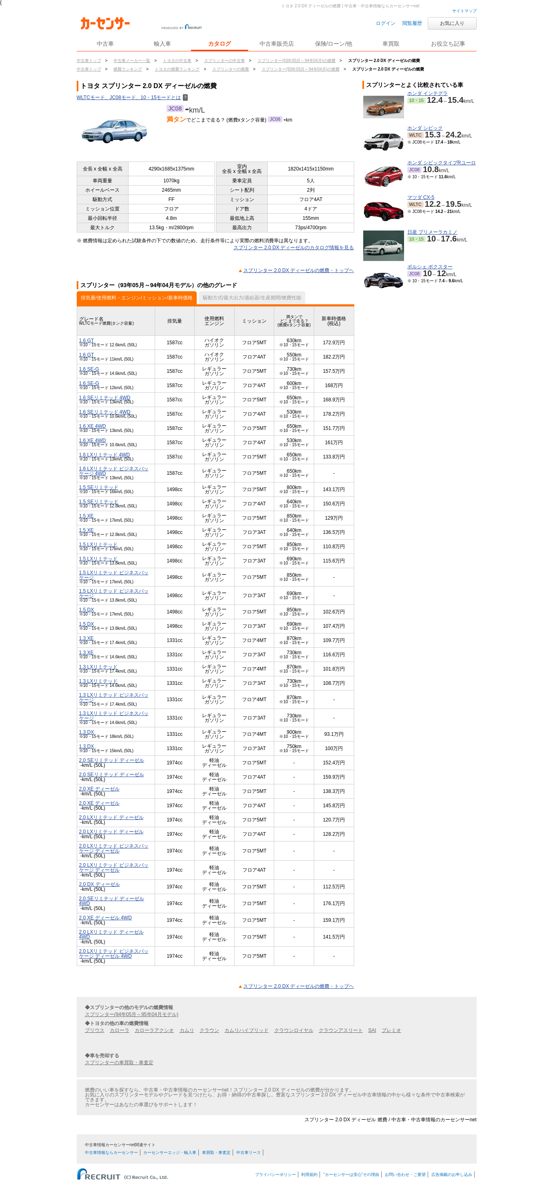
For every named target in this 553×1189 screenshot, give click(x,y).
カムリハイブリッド (246, 1030)
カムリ (187, 1030)
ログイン (385, 23)
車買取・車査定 (216, 1152)
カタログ (219, 43)
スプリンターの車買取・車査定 (119, 1062)
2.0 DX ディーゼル (99, 884)
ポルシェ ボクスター (430, 267)
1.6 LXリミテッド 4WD (104, 455)
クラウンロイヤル (293, 1030)
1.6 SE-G (89, 369)
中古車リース (248, 1152)
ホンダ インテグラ (427, 93)
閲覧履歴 (412, 23)
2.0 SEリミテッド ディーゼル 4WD (111, 901)
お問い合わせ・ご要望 (405, 1174)
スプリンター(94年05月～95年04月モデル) (131, 1014)
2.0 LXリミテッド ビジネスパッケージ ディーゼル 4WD (114, 953)
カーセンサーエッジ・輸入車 (169, 1152)
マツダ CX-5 (421, 197)
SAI (372, 1030)
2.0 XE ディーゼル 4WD (105, 918)
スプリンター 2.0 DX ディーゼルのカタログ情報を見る (293, 247)
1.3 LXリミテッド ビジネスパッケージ (114, 697)
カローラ (119, 1030)
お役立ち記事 (448, 43)
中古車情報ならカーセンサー (111, 1152)
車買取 (391, 43)
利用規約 (309, 1174)
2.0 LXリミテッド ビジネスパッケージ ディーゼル (114, 848)
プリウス (94, 1030)
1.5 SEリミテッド (98, 487)
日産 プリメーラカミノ (432, 232)
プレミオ (391, 1030)
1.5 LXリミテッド (98, 544)
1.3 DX (86, 732)
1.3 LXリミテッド (98, 667)
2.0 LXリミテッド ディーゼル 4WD (111, 934)
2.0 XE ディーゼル (99, 789)
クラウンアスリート (341, 1030)
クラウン (209, 1030)
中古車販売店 (277, 43)
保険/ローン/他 (334, 43)
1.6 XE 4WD (92, 426)
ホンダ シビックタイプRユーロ (441, 163)
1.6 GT (86, 340)
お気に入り (452, 23)
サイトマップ (464, 11)
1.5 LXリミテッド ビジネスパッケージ (114, 575)
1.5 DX (86, 610)
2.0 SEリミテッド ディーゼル (111, 760)
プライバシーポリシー (275, 1174)
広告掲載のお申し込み (451, 1174)
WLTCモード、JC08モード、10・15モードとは (132, 97)
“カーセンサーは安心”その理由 (351, 1174)
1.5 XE (86, 516)
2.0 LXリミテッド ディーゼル (111, 817)
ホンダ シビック (425, 128)
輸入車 (162, 43)
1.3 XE (86, 638)
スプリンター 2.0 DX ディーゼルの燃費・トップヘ (298, 270)
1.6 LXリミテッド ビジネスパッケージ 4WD (114, 471)
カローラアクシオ (154, 1030)
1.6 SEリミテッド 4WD (105, 398)
